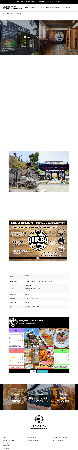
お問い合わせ (66, 7)
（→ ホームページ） (30, 277)
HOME (26, 7)
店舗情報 (32, 7)
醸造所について (7, 445)
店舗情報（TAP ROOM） (9, 440)
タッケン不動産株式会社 (59, 440)
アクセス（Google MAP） (34, 440)
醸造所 (52, 7)
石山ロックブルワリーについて (10, 443)
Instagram (58, 7)
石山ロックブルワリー (42, 7)
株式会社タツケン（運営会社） (60, 437)
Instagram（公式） (32, 437)
